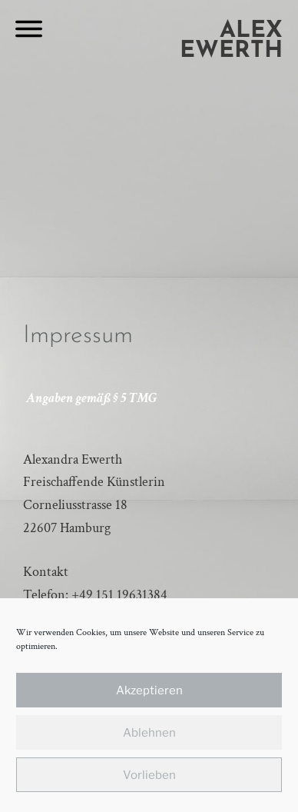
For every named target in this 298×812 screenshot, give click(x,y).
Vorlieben (149, 775)
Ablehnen (149, 733)
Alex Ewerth (231, 41)
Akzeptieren (149, 690)
